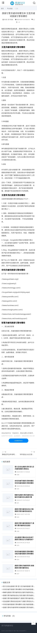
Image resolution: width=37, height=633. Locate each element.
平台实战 (9, 8)
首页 (2, 8)
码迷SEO (11, 631)
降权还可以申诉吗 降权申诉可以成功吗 (15, 454)
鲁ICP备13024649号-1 (20, 631)
